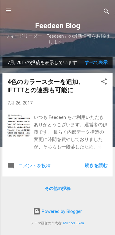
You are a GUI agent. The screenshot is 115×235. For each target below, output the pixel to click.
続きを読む (96, 165)
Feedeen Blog (57, 25)
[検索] (106, 12)
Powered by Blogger (57, 211)
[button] (104, 82)
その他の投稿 (58, 188)
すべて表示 (96, 62)
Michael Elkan (73, 223)
